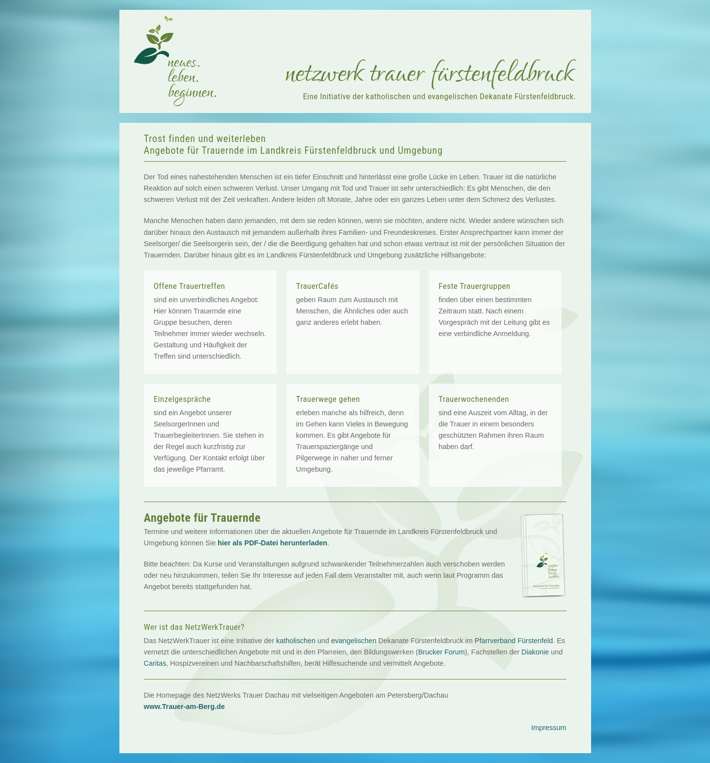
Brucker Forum (441, 652)
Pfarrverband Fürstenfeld (514, 641)
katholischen (295, 641)
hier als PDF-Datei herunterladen (272, 543)
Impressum (548, 728)
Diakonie (535, 652)
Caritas (155, 663)
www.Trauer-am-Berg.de (184, 706)
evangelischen (353, 641)
